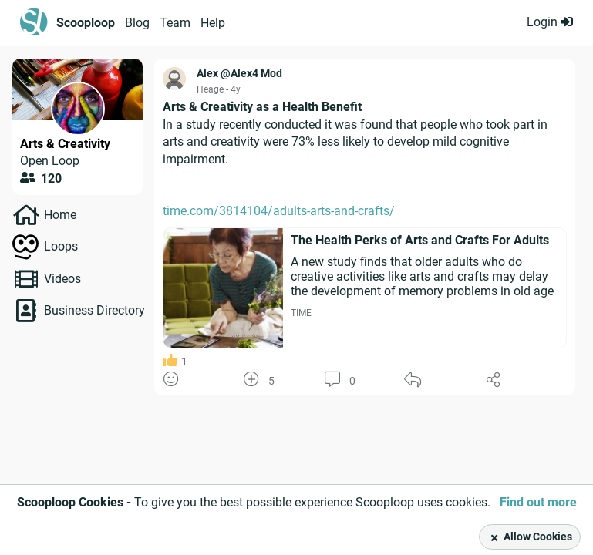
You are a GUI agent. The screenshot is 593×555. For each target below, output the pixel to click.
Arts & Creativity (65, 143)
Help (212, 22)
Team (175, 22)
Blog (137, 22)
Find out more (538, 502)
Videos (62, 278)
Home (60, 214)
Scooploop (85, 22)
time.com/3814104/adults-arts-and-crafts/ (279, 211)
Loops (61, 246)
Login (550, 22)
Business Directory (94, 310)
